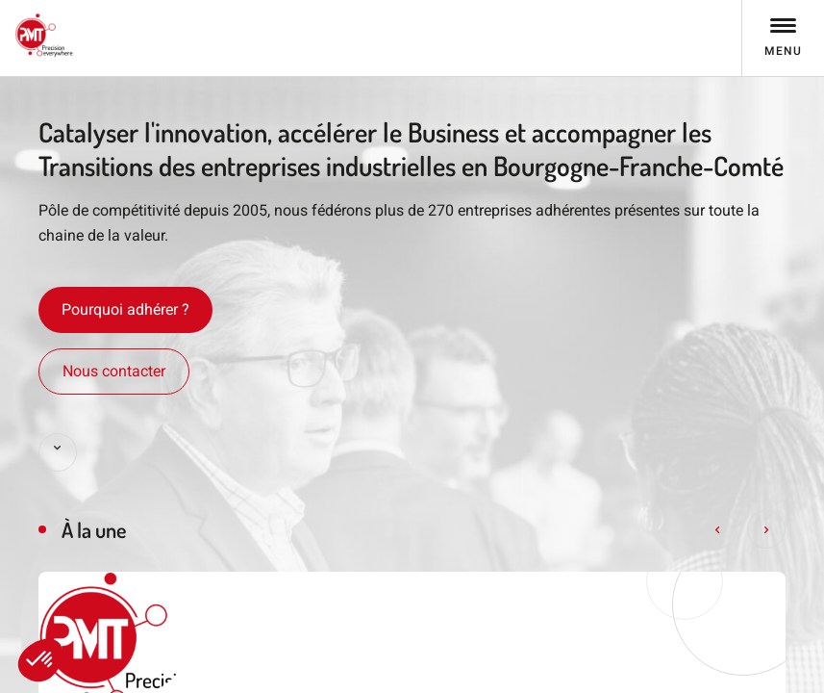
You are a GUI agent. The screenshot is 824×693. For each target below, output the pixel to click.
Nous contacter (113, 371)
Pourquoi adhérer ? (125, 309)
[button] (40, 660)
